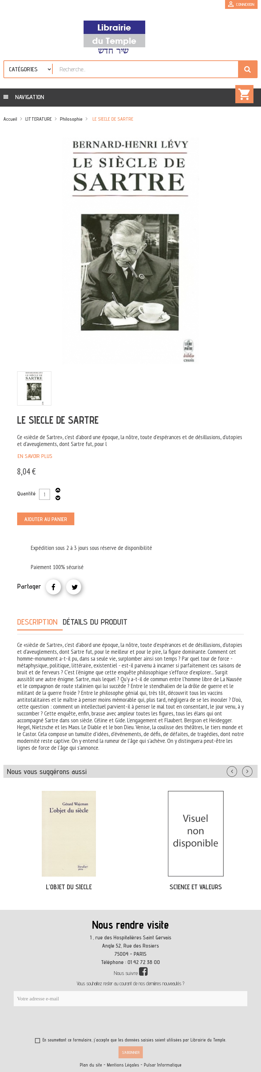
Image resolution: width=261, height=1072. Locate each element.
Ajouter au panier (45, 519)
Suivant (252, 770)
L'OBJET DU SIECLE (69, 887)
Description (37, 622)
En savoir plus (34, 456)
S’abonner (130, 1052)
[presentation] (79, 1023)
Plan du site (91, 1065)
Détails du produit (95, 622)
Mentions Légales (123, 1065)
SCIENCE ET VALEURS (196, 887)
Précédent (239, 770)
